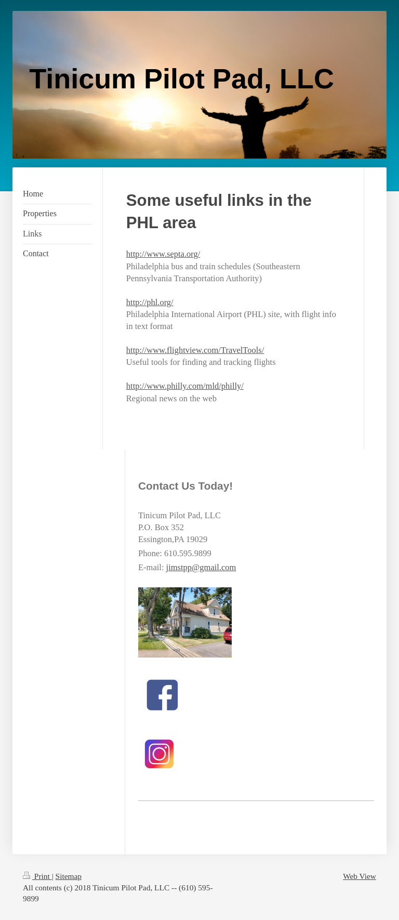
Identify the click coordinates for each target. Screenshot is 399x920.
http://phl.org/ (150, 302)
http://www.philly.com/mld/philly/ (185, 386)
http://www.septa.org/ (163, 254)
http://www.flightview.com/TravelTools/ (195, 350)
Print (37, 876)
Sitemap (69, 876)
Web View (359, 876)
